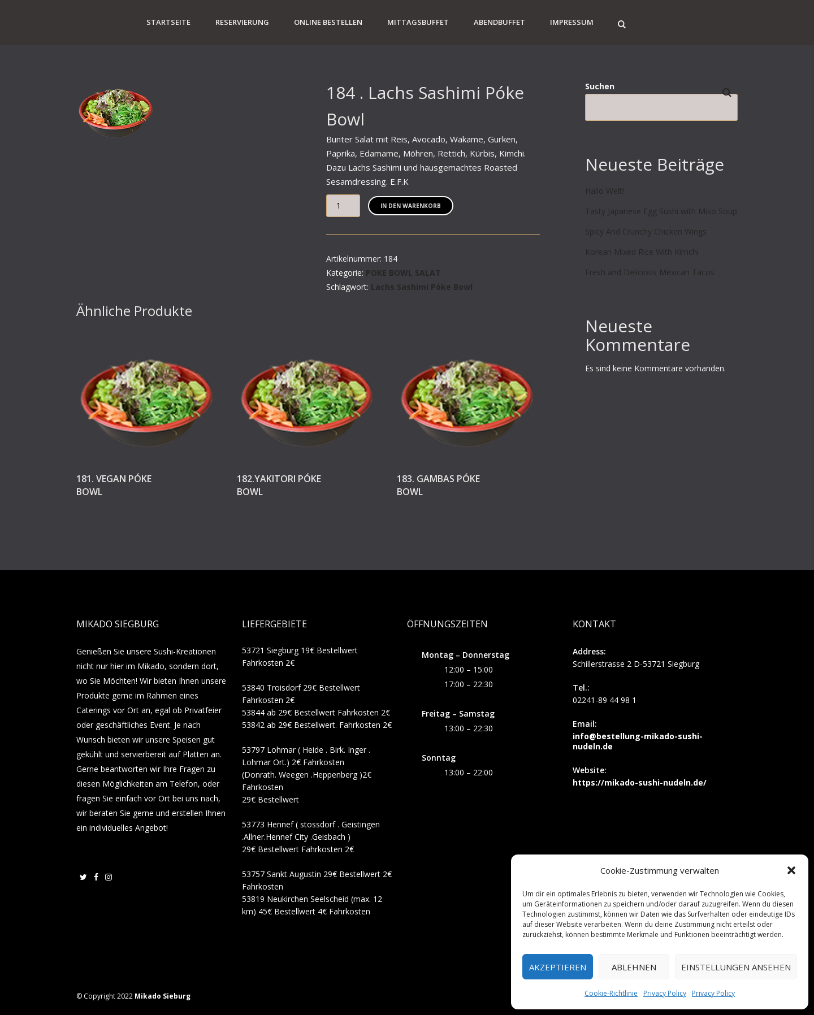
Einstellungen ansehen (736, 967)
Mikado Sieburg (162, 996)
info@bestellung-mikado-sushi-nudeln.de (638, 741)
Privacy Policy (664, 993)
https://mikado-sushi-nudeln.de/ (640, 782)
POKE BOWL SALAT (403, 272)
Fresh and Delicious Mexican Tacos (650, 272)
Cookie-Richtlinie (611, 993)
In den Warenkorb (410, 206)
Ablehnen (634, 967)
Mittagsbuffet (418, 22)
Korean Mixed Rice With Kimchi (642, 251)
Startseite (168, 22)
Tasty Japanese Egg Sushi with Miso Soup (661, 211)
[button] (791, 870)
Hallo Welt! (604, 190)
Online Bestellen (328, 22)
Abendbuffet (499, 22)
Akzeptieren (557, 967)
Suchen (599, 86)
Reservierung (242, 22)
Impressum (572, 22)
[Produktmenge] (343, 205)
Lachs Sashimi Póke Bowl (422, 286)
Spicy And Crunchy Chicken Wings (646, 231)
